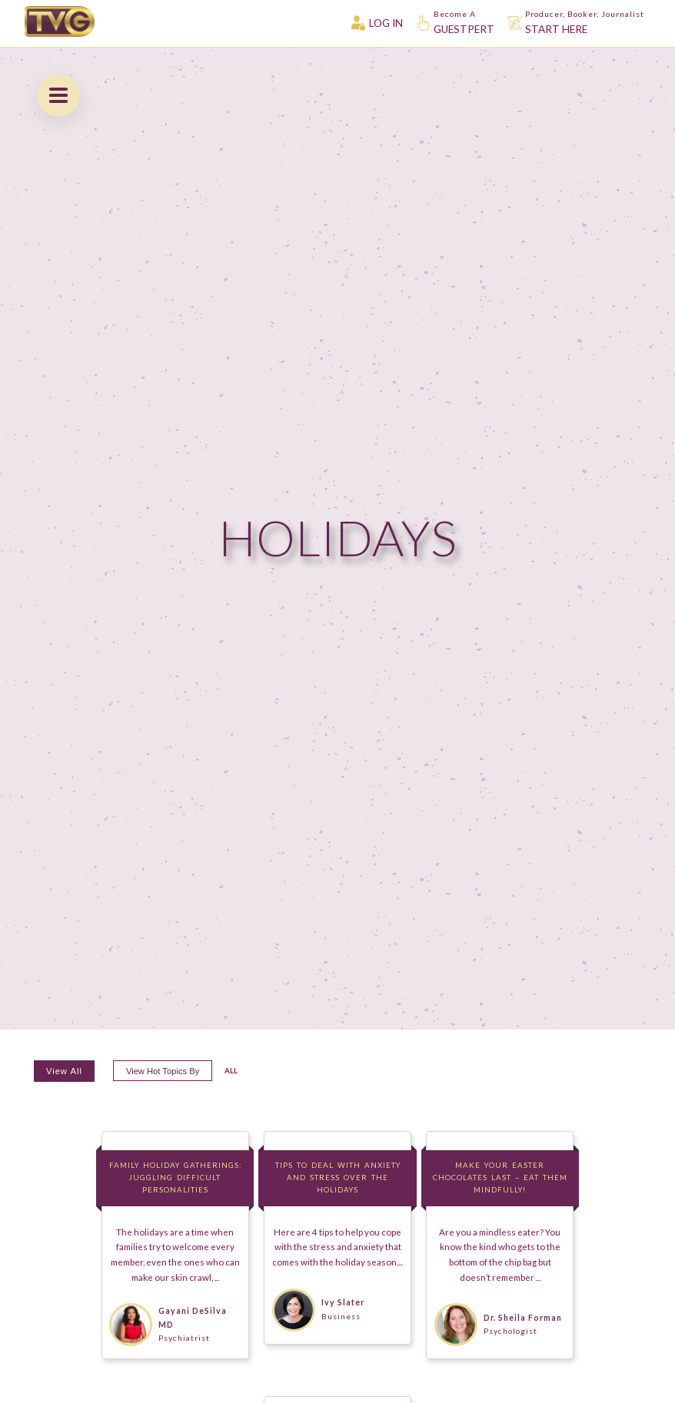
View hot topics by (162, 1071)
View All (64, 1071)
